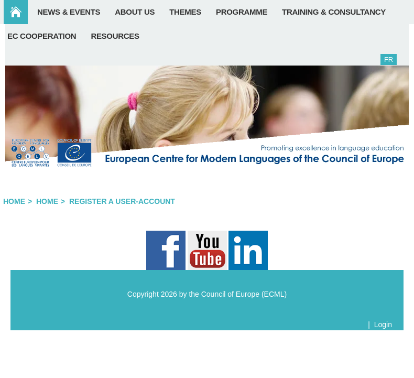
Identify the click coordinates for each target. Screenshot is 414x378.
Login (383, 324)
